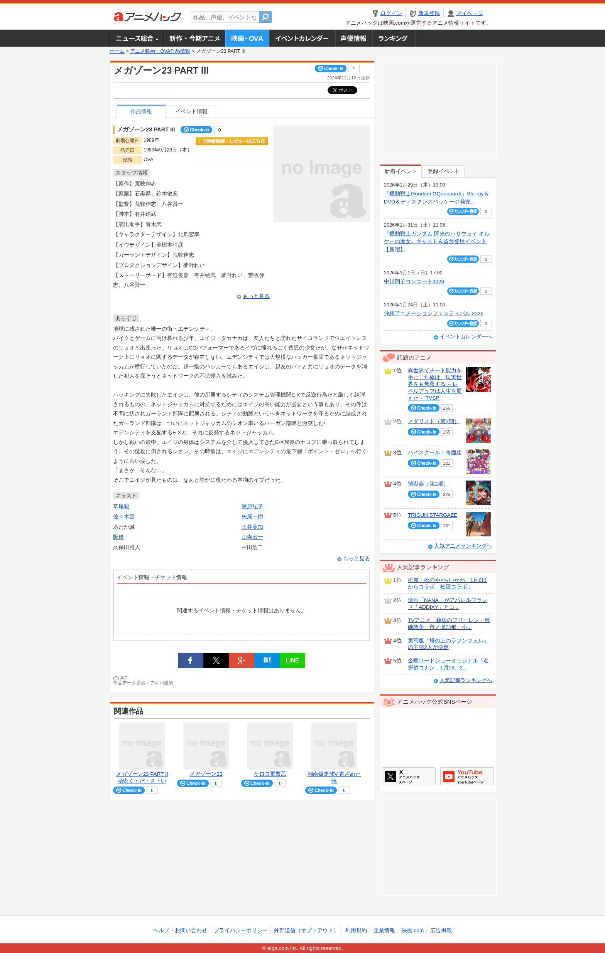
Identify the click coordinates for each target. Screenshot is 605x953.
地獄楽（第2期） (428, 484)
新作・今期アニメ (194, 38)
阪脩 (118, 537)
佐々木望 (124, 516)
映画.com (413, 930)
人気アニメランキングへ (463, 546)
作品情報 (141, 111)
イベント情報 (191, 111)
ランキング (394, 38)
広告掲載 (441, 930)
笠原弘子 (252, 506)
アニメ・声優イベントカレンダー (302, 38)
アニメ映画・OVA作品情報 (160, 51)
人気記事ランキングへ (465, 680)
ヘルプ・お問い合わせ (180, 930)
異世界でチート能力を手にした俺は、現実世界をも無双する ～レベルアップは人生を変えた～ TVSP (435, 384)
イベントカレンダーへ (465, 337)
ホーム (117, 51)
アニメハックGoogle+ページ (467, 776)
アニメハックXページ (409, 776)
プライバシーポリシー (241, 930)
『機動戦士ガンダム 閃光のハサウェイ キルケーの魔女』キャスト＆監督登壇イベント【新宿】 (437, 241)
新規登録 (429, 13)
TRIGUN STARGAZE (432, 515)
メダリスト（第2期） (434, 421)
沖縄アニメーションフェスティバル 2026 (433, 313)
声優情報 (353, 38)
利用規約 (356, 930)
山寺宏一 (252, 537)
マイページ (469, 13)
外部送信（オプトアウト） (306, 930)
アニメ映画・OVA (247, 38)
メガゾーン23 (205, 774)
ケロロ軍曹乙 (270, 774)
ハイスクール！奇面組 (435, 452)
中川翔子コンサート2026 (414, 281)
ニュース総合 (137, 38)
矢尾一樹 (252, 516)
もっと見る (256, 296)
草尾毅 (121, 506)
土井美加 (252, 527)
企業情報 (384, 930)
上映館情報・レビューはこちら (232, 141)
